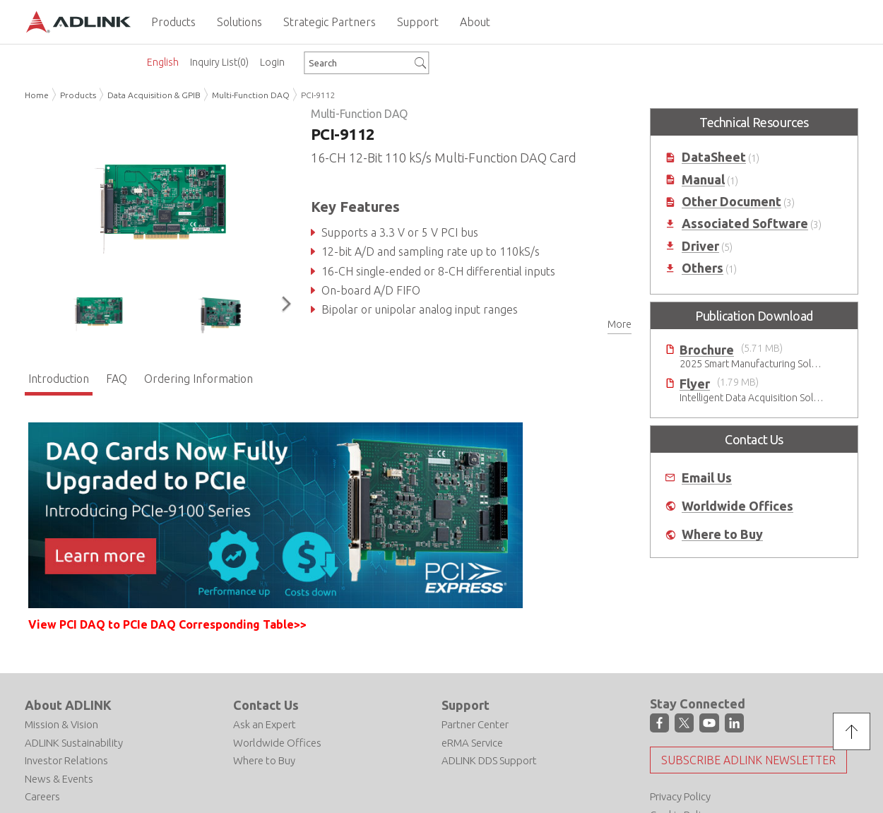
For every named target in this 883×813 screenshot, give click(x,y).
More (620, 324)
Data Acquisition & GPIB (154, 95)
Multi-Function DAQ (251, 95)
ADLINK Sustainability (74, 742)
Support (466, 704)
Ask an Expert (264, 724)
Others (702, 268)
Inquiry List (219, 62)
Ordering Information (198, 378)
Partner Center (475, 724)
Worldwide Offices (737, 506)
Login (272, 62)
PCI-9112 (318, 95)
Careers (42, 796)
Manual (703, 179)
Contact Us (266, 704)
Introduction (58, 378)
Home (37, 95)
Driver (700, 246)
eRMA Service (472, 742)
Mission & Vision (61, 724)
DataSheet (714, 157)
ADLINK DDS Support (489, 760)
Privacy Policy (680, 796)
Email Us (707, 478)
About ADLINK (68, 704)
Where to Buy (722, 534)
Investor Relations (66, 760)
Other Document (731, 201)
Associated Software (745, 223)
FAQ (116, 378)
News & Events (59, 778)
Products (78, 95)
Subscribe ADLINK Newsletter (748, 759)
